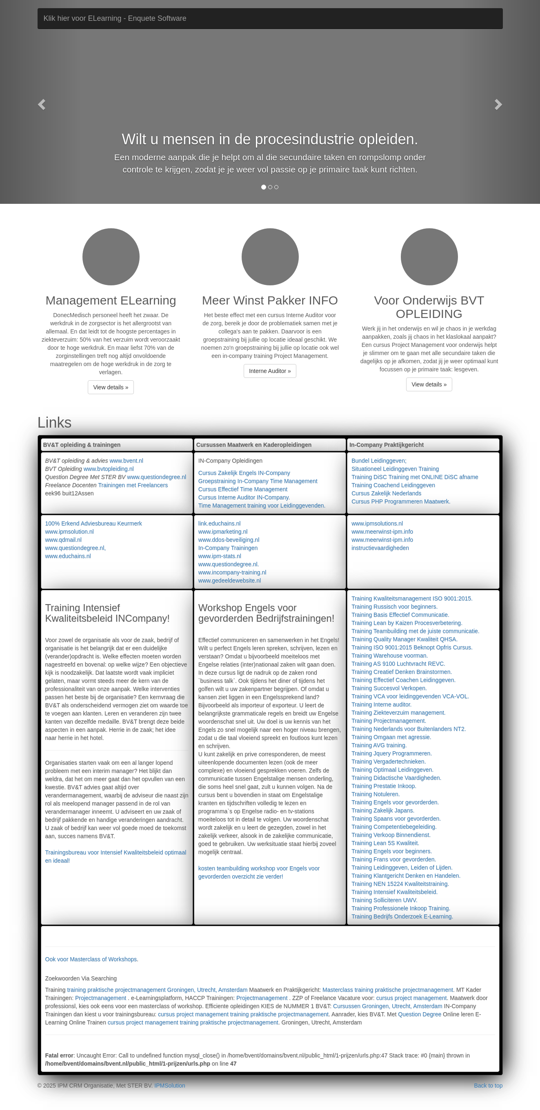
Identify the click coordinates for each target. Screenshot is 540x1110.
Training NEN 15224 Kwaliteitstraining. (400, 883)
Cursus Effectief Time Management (242, 489)
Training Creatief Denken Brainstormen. (401, 672)
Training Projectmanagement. (388, 720)
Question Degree (419, 1014)
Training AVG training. (379, 745)
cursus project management (411, 998)
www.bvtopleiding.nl (109, 469)
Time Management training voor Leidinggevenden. (262, 505)
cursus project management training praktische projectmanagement (243, 1014)
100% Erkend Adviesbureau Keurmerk (93, 523)
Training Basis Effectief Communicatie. (400, 614)
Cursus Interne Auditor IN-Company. (244, 497)
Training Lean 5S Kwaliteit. (385, 843)
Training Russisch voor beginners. (394, 606)
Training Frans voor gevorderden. (393, 859)
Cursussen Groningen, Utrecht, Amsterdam (387, 1006)
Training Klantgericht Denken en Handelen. (405, 875)
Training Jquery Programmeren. (391, 753)
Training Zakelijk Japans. (382, 810)
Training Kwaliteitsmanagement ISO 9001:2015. (412, 598)
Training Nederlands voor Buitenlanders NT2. (408, 729)
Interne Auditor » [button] (270, 371)
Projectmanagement (101, 998)
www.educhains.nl (68, 556)
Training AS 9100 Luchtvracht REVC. (398, 663)
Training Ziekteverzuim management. (398, 712)
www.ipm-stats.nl (219, 556)
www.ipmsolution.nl (69, 531)
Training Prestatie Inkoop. (383, 786)
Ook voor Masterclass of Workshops (91, 959)
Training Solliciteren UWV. (384, 900)
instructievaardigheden (380, 548)
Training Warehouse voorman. (389, 655)
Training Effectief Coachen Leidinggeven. (403, 680)
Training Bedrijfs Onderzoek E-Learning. (402, 916)
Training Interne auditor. (381, 704)
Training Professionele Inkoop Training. (400, 908)
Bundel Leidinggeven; (379, 460)
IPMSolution (169, 1085)
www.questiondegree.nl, (75, 548)
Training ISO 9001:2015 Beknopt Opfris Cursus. (412, 647)
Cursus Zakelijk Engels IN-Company (244, 473)
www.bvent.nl (126, 460)
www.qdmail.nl (63, 539)
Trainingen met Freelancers (133, 485)
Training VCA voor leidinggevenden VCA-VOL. (410, 696)
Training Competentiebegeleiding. (394, 826)
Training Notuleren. (375, 794)
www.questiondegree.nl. (228, 564)
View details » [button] (110, 387)
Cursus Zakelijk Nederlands (386, 493)
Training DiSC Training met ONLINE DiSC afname (414, 477)
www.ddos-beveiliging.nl (228, 539)
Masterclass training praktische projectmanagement (387, 989)
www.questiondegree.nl (156, 477)
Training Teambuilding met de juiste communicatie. (415, 631)
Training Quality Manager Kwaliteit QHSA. (404, 639)
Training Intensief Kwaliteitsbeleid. (394, 892)
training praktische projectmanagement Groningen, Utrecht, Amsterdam (157, 989)
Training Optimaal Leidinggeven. (392, 769)
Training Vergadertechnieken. (388, 761)
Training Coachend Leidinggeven (393, 485)
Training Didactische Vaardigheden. (396, 778)
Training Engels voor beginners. (391, 851)
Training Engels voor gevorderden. (395, 802)
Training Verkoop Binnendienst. (391, 835)
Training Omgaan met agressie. (391, 737)
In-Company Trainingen (228, 548)
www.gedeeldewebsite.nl (229, 580)
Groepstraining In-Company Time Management (258, 481)
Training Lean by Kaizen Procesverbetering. (406, 623)
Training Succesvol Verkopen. (389, 688)
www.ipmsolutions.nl (377, 523)
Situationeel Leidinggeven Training (395, 469)
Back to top (488, 1085)
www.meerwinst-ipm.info (382, 531)
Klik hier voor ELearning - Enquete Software (115, 18)
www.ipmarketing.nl (223, 531)
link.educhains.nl (219, 523)
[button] (40, 102)
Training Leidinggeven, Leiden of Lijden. (402, 867)
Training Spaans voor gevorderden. (396, 818)
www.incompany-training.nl (232, 572)
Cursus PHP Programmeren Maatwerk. (400, 501)
